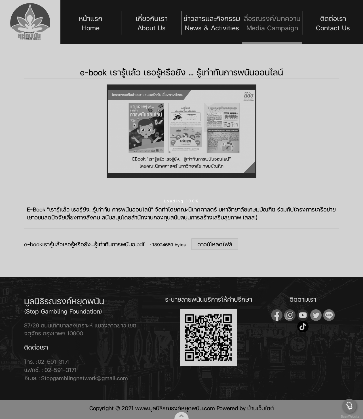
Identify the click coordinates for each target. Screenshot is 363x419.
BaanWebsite (349, 416)
